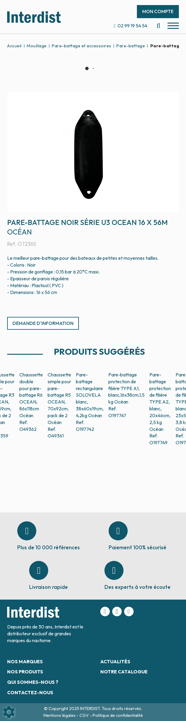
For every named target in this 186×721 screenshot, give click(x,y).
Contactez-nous (30, 692)
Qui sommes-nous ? (32, 682)
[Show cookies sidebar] (9, 712)
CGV (84, 715)
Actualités (115, 661)
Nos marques (25, 661)
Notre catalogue (124, 672)
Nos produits (25, 672)
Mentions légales (59, 715)
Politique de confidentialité (118, 715)
